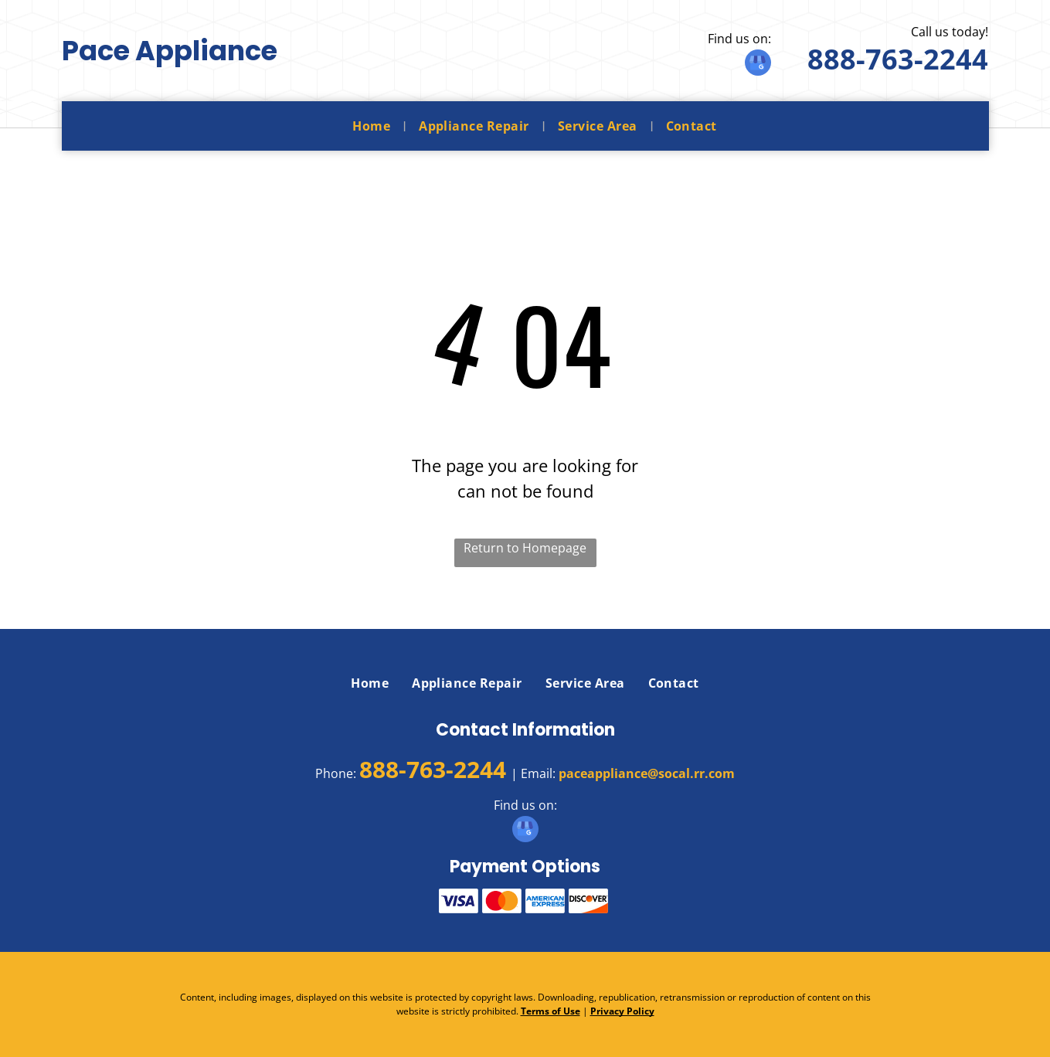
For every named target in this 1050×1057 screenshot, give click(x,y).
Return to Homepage (525, 547)
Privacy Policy (622, 1011)
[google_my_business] (758, 64)
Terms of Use (550, 1011)
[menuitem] (374, 126)
